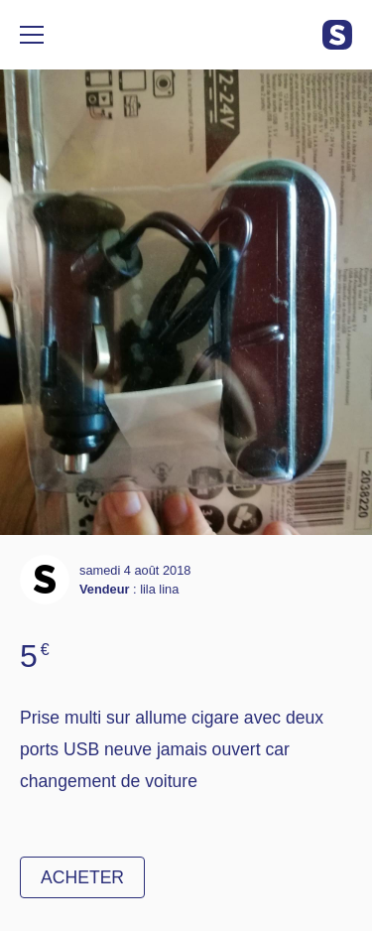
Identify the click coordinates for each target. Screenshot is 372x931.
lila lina (159, 589)
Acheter (82, 877)
